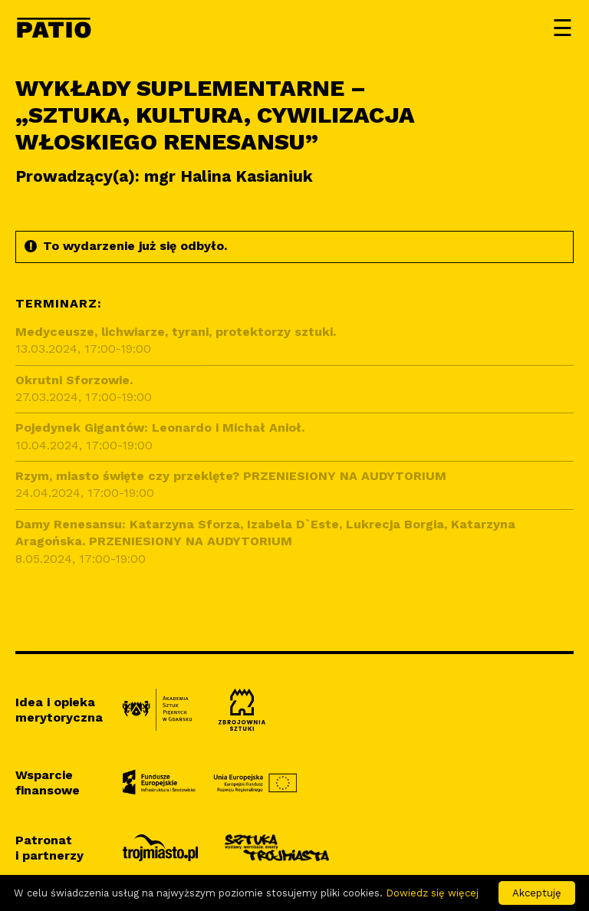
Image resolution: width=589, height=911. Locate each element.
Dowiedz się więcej (432, 893)
